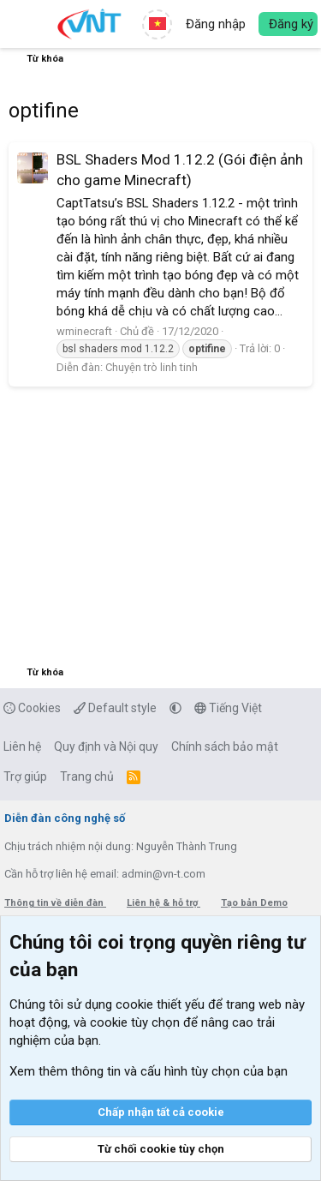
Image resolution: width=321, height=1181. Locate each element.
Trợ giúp (25, 776)
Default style (115, 708)
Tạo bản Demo (254, 902)
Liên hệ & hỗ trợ (163, 902)
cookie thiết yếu (160, 1004)
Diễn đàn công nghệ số (64, 818)
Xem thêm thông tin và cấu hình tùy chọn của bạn (148, 1071)
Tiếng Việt (228, 708)
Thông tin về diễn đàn (55, 902)
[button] (23, 24)
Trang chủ (87, 776)
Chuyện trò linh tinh (151, 367)
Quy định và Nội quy (106, 746)
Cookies (32, 708)
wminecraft (84, 331)
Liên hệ (22, 746)
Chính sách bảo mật (224, 746)
